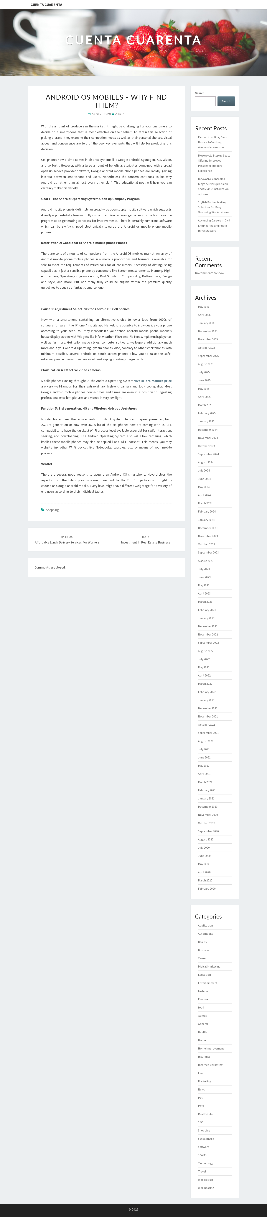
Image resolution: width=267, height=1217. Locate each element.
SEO (200, 1122)
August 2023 (205, 561)
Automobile (205, 933)
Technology (205, 1163)
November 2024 (208, 438)
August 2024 (205, 462)
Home (202, 1040)
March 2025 (205, 405)
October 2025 (206, 347)
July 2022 (204, 659)
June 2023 (204, 577)
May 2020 (204, 864)
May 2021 (204, 765)
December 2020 (207, 806)
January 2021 (206, 798)
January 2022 (206, 700)
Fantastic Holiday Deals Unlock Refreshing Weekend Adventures (213, 142)
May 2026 (204, 306)
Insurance (204, 1056)
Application (205, 925)
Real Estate (205, 1114)
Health (202, 1032)
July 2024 (204, 470)
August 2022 (205, 651)
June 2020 (204, 856)
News (201, 1089)
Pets (201, 1106)
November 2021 (208, 716)
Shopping (52, 510)
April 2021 (204, 774)
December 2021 (207, 708)
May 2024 (204, 487)
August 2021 (205, 741)
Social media (206, 1138)
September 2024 (208, 454)
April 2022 (204, 675)
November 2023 (208, 536)
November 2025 (208, 339)
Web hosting (206, 1188)
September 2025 (208, 356)
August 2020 (205, 839)
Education (204, 974)
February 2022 (207, 692)
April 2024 (204, 495)
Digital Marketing (209, 966)
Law (200, 1073)
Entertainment (207, 983)
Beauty (202, 942)
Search (199, 93)
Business (203, 950)
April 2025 (204, 397)
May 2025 (204, 388)
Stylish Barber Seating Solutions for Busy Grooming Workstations (213, 207)
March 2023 (205, 601)
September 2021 (208, 733)
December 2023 (207, 528)
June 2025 (204, 380)
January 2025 (206, 421)
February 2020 (207, 888)
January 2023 (206, 618)
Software (203, 1147)
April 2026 (204, 315)
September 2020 (208, 831)
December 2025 (207, 331)
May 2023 (204, 585)
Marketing (204, 1081)
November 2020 (208, 815)
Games (202, 1015)
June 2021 (204, 757)
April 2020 (204, 872)
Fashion (203, 991)
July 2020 (204, 847)
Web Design (205, 1179)
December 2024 (207, 429)
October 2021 (206, 724)
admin (120, 113)
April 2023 (204, 593)
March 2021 (205, 782)
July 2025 (204, 372)
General (203, 1024)
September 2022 (208, 642)
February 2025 (207, 413)
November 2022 (208, 634)
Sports (202, 1155)
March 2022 (205, 683)
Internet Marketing (210, 1065)
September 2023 (208, 552)
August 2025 (205, 364)
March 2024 (205, 503)
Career (202, 958)
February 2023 (207, 610)
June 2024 (204, 479)
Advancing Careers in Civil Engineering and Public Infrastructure (214, 225)
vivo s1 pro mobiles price (153, 381)
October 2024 (206, 446)
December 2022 (207, 626)
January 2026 (206, 323)
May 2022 (204, 667)
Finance (203, 999)
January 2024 (206, 520)
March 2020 (205, 880)
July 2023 (204, 569)
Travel (202, 1171)
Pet (200, 1097)
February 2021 (207, 790)
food (201, 1007)
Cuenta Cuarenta (46, 4)
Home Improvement (211, 1048)
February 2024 (207, 511)
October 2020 (206, 823)
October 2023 (206, 544)
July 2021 (204, 749)
